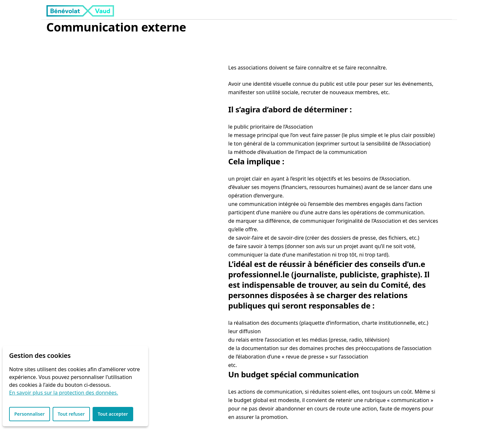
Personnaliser (29, 414)
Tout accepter (113, 414)
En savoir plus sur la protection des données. (63, 392)
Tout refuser (71, 414)
